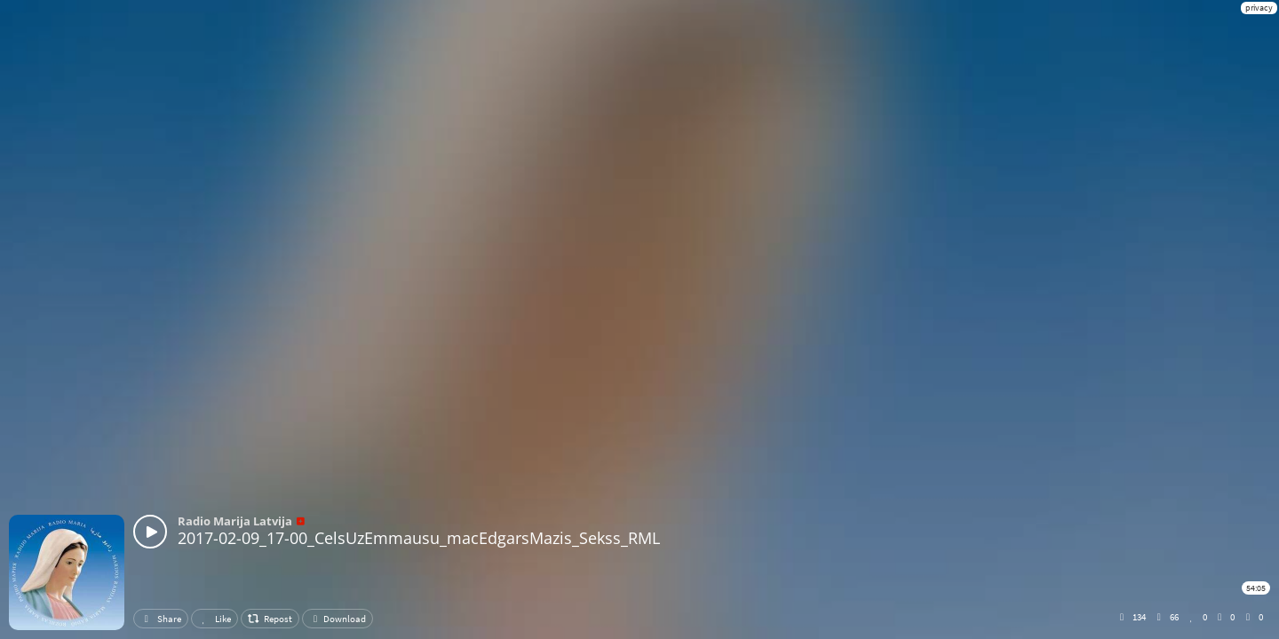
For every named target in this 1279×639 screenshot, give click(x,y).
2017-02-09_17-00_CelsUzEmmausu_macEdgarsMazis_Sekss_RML (419, 537)
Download (337, 618)
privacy (1259, 7)
